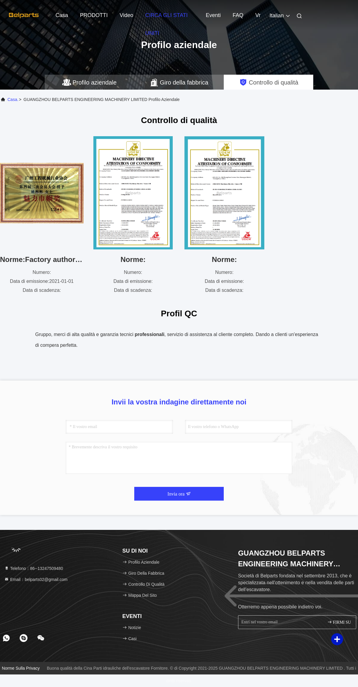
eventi (213, 15)
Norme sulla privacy (21, 668)
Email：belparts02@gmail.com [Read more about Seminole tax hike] (35, 579)
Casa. (12, 99)
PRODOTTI (94, 15)
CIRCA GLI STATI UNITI (166, 18)
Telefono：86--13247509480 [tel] (33, 568)
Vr (257, 15)
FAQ (238, 15)
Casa (61, 15)
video (126, 15)
